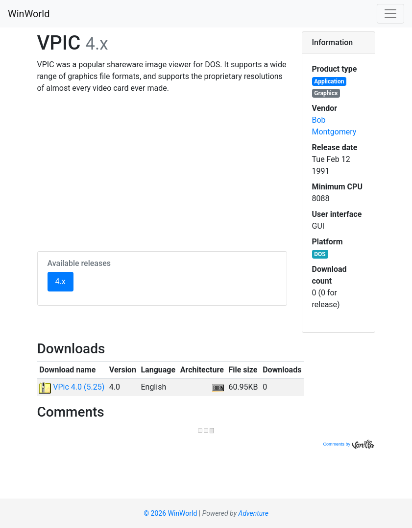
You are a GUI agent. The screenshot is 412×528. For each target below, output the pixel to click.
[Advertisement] (162, 170)
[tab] (338, 42)
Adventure (253, 513)
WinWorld (28, 14)
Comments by (348, 444)
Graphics (326, 93)
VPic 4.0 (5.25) (71, 387)
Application (329, 81)
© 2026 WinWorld (170, 513)
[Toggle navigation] (390, 14)
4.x (64, 280)
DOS (319, 254)
